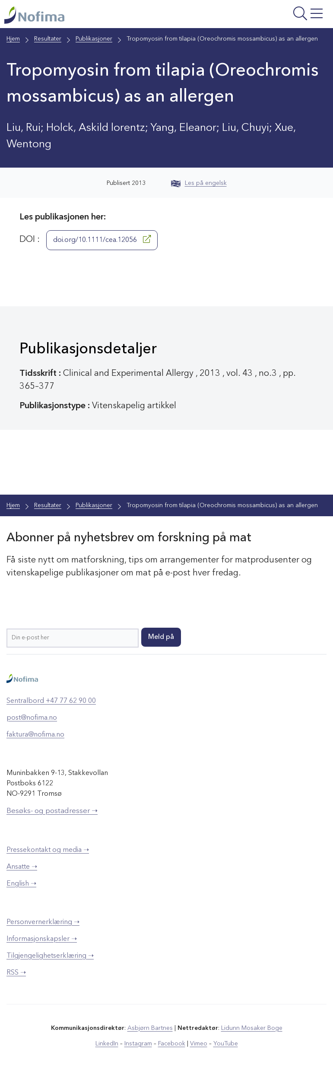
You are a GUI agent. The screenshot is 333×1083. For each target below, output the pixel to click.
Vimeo (198, 1044)
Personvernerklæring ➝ (42, 922)
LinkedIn (106, 1044)
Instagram (138, 1044)
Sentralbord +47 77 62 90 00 (51, 701)
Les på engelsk (199, 184)
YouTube (225, 1044)
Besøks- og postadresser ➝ (52, 811)
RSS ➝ (16, 972)
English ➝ (21, 883)
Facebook (171, 1044)
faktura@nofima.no (35, 734)
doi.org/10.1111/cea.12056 (102, 239)
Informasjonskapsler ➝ (41, 939)
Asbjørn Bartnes (149, 1028)
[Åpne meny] (272, 16)
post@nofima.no (31, 718)
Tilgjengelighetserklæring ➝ (50, 956)
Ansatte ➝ (21, 867)
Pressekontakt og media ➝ (47, 850)
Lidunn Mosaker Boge (251, 1028)
